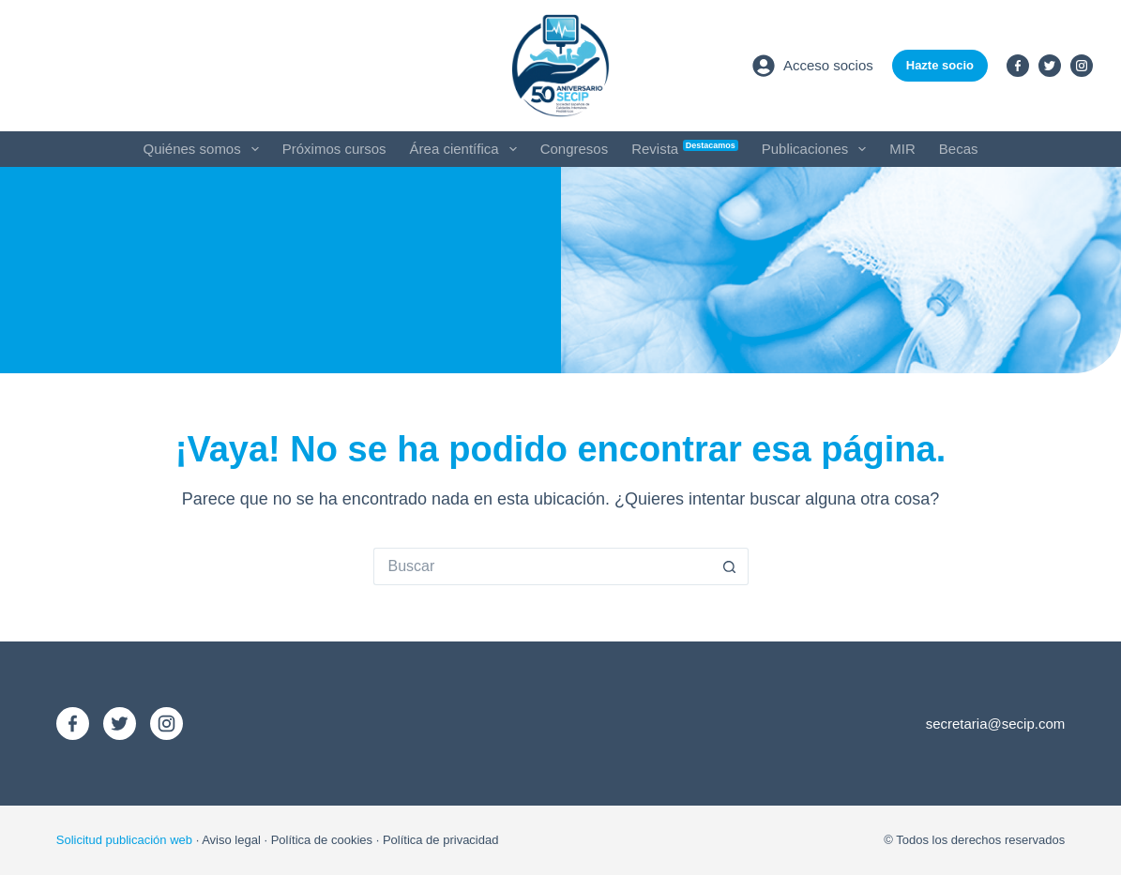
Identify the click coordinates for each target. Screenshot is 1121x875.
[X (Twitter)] (1049, 65)
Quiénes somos (205, 149)
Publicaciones (818, 149)
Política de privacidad (441, 840)
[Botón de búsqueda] (730, 566)
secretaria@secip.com (996, 724)
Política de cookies (321, 840)
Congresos (574, 149)
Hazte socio (940, 65)
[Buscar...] (542, 566)
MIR (902, 149)
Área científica (467, 149)
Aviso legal (231, 840)
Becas (958, 149)
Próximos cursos (334, 149)
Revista (684, 148)
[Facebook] (1018, 65)
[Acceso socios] (812, 65)
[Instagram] (1081, 65)
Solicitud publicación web (124, 840)
